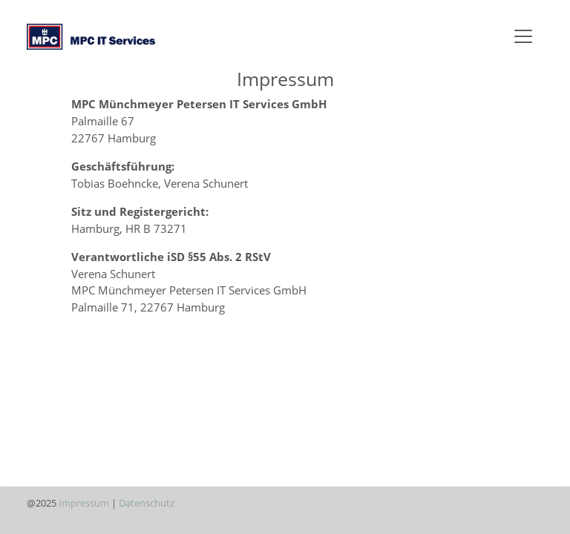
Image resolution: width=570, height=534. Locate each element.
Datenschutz (146, 503)
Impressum (84, 503)
